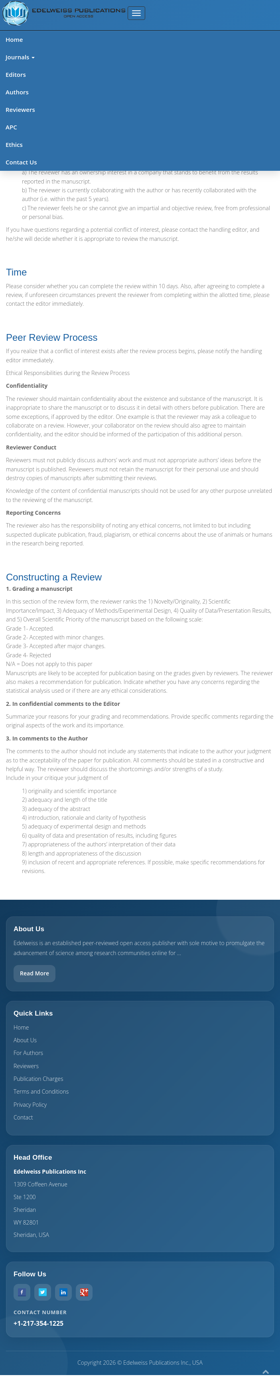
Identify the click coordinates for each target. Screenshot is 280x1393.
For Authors (28, 1053)
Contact (23, 1117)
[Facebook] (22, 1292)
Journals (20, 57)
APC (11, 127)
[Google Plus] (84, 1292)
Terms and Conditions (41, 1091)
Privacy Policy (30, 1104)
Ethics (14, 144)
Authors (17, 92)
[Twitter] (42, 1292)
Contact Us (21, 162)
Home (14, 39)
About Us (25, 1040)
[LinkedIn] (63, 1292)
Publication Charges (38, 1078)
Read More (34, 973)
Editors (16, 74)
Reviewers (20, 109)
